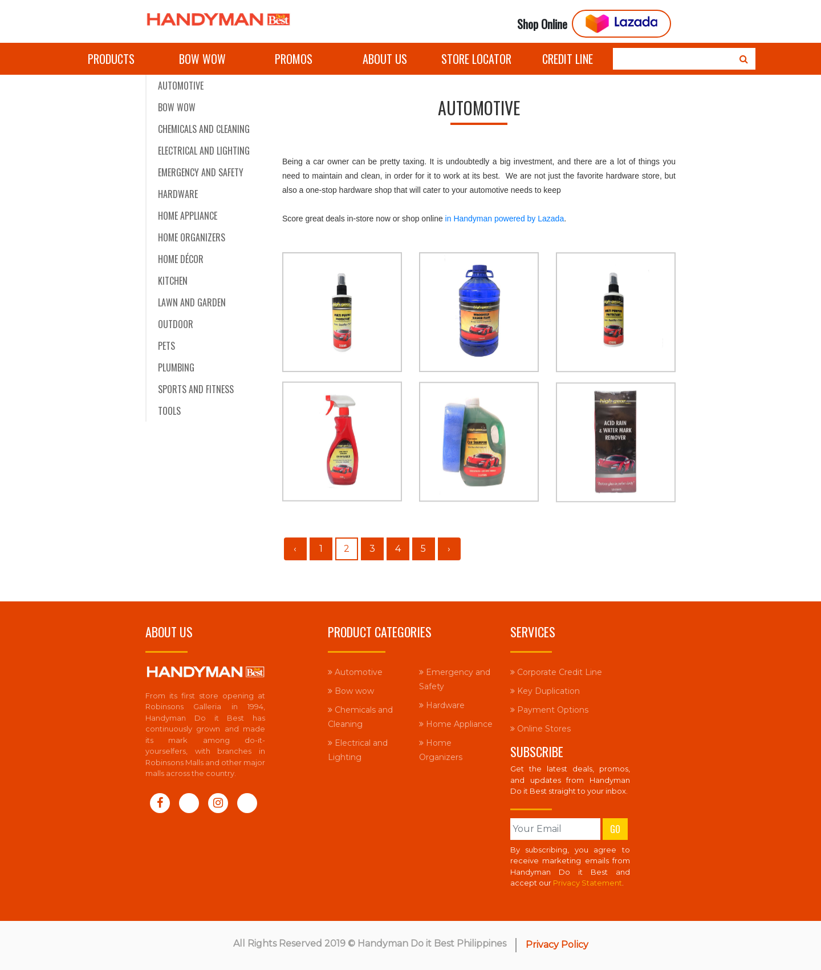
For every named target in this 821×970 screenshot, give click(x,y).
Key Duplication (545, 691)
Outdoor (175, 324)
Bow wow (202, 58)
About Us (385, 58)
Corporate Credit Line (556, 672)
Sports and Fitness (196, 389)
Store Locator (476, 58)
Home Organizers (191, 237)
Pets (166, 346)
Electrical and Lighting (204, 150)
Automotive (181, 85)
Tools (169, 411)
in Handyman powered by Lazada (504, 218)
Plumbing (176, 367)
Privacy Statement (587, 882)
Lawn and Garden (192, 302)
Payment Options (549, 710)
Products (111, 58)
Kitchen (173, 281)
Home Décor (181, 259)
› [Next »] (449, 548)
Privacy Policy (557, 944)
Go (615, 829)
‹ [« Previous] (295, 548)
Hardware (178, 194)
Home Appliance (187, 216)
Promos (293, 58)
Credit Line (567, 58)
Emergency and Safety (200, 172)
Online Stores (540, 729)
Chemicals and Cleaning (204, 129)
